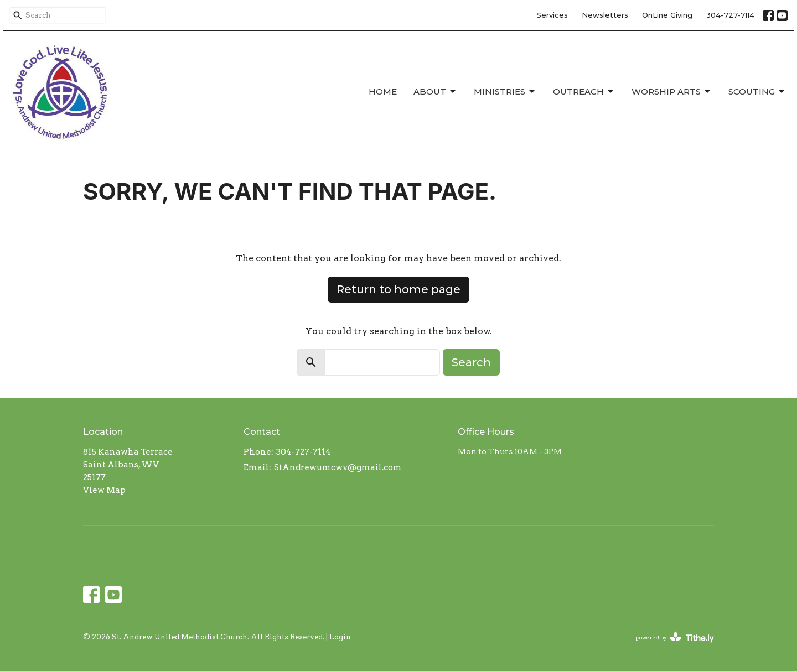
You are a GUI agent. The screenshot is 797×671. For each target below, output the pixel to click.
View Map (104, 490)
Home (383, 91)
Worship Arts (672, 91)
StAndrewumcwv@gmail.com (338, 467)
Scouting (757, 91)
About (435, 91)
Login (340, 637)
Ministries (505, 91)
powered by (675, 637)
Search (471, 362)
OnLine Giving (667, 15)
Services (552, 15)
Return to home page (398, 289)
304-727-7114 (730, 15)
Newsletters (605, 15)
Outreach (584, 91)
